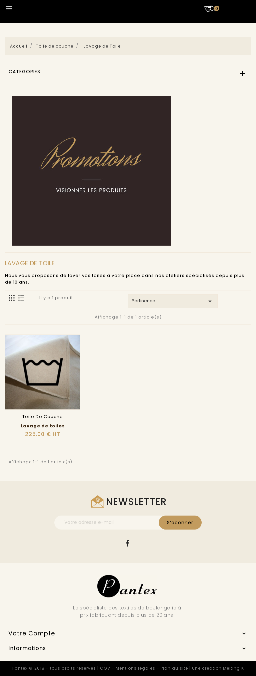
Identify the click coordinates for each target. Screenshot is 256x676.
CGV (105, 668)
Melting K (233, 668)
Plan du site (174, 668)
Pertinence (173, 301)
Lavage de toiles (43, 426)
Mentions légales (135, 668)
